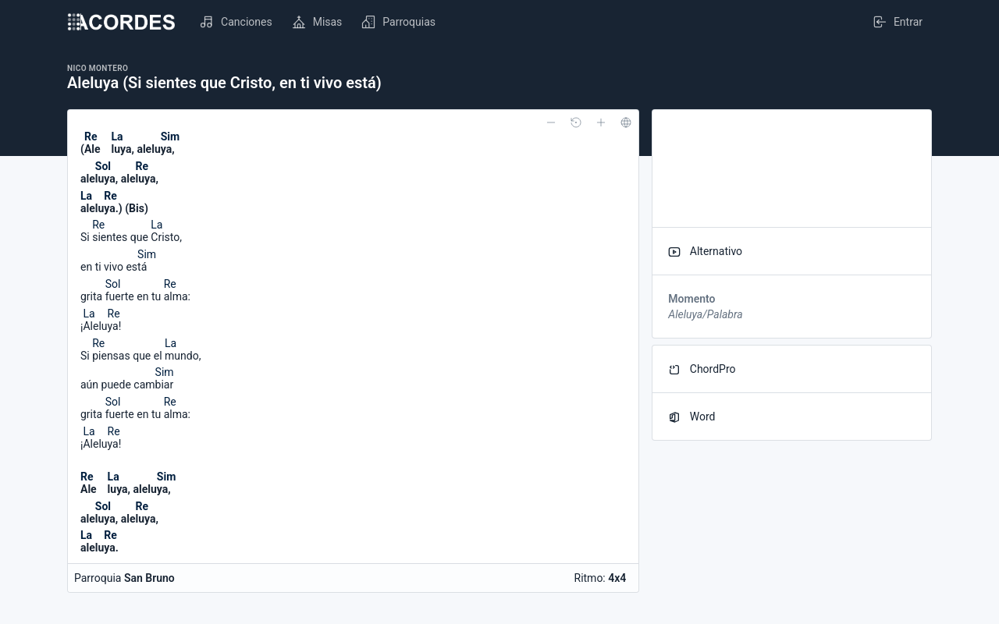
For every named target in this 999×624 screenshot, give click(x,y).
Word (691, 417)
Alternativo (705, 251)
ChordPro (701, 369)
